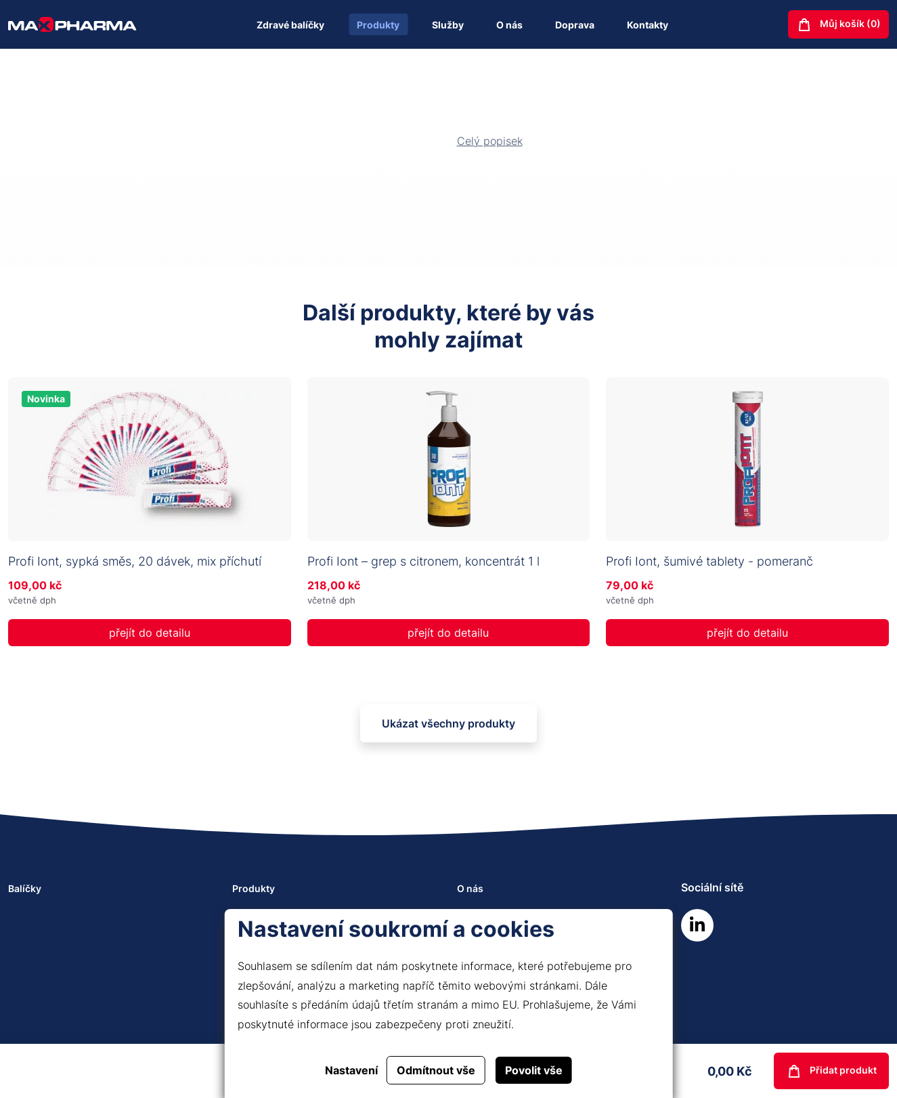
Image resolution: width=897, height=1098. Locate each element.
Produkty (378, 24)
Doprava (574, 24)
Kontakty (647, 24)
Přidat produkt (831, 1071)
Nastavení (351, 1070)
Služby (448, 24)
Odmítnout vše (436, 1070)
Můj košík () (838, 25)
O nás (509, 24)
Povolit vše (534, 1070)
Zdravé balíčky (290, 24)
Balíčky (24, 888)
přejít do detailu (149, 632)
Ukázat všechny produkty (448, 723)
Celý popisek (490, 141)
